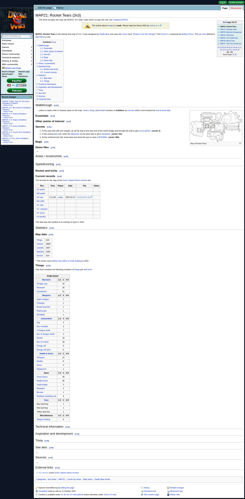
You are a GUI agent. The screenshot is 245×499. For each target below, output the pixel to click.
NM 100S (40, 201)
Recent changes (8, 72)
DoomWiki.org (17, 20)
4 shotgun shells (43, 330)
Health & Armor (46, 354)
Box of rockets (43, 342)
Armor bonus (42, 377)
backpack (106, 134)
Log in (223, 2)
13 (223, 50)
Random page (24, 72)
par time (202, 34)
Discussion (236, 8)
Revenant (41, 288)
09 (236, 47)
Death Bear (105, 34)
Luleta (60, 197)
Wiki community (17, 64)
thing (92, 111)
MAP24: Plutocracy (227, 35)
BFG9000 (103, 137)
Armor (39, 365)
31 (233, 54)
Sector (86, 111)
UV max (40, 197)
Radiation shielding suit (46, 396)
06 (230, 47)
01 (219, 47)
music (124, 34)
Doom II (164, 34)
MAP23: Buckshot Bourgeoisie (231, 32)
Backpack (41, 388)
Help (20, 74)
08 (234, 47)
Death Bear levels (102, 479)
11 (240, 47)
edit (56, 105)
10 (238, 47)
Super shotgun (43, 299)
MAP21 (62, 479)
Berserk (40, 392)
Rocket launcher (43, 307)
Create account (236, 2)
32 (236, 54)
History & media (17, 61)
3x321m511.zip (83, 197)
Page (225, 8)
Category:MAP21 (120, 20)
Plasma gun (42, 311)
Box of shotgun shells (46, 334)
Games (17, 47)
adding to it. (154, 25)
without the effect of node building (67, 261)
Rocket (40, 338)
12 (221, 50)
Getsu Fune (8, 105)
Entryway (6, 40)
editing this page (67, 488)
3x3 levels (52, 479)
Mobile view (175, 495)
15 (227, 50)
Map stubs (87, 479)
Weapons (46, 296)
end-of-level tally (163, 111)
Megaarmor (41, 369)
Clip (38, 323)
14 (225, 50)
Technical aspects (17, 57)
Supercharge (42, 385)
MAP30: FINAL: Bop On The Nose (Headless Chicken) (15, 102)
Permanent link (150, 491)
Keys (46, 400)
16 (230, 50)
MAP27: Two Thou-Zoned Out (230, 43)
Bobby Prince (188, 34)
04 (225, 47)
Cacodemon (42, 292)
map (111, 25)
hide (53, 42)
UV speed (41, 190)
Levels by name (74, 479)
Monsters (46, 280)
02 (221, 47)
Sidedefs (40, 252)
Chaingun (41, 303)
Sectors (40, 256)
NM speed (41, 193)
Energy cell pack (43, 350)
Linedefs (40, 248)
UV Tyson (41, 213)
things (77, 270)
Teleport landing (43, 420)
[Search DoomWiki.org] (15, 36)
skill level (88, 270)
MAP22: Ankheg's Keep (228, 29)
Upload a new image (13, 68)
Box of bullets (42, 327)
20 (238, 50)
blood (56, 134)
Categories (41, 479)
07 (232, 47)
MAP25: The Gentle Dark (229, 38)
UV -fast (40, 205)
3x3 (224, 22)
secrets (131, 111)
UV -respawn (42, 209)
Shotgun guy (42, 284)
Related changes (177, 488)
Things (39, 240)
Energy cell (41, 346)
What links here (176, 491)
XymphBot (42, 491)
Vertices (40, 244)
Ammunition (46, 319)
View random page (151, 495)
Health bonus (42, 381)
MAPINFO (39, 37)
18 (234, 50)
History (60, 8)
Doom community (17, 54)
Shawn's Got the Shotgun (144, 34)
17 (232, 50)
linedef (102, 111)
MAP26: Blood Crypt (227, 41)
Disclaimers (23, 76)
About (4, 76)
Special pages (7, 74)
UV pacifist (41, 217)
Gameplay (17, 50)
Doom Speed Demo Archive (75, 180)
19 (236, 50)
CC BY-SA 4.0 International (72, 495)
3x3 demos (43, 473)
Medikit (40, 361)
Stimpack (41, 358)
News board (8, 44)
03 (223, 47)
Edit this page (45, 8)
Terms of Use (110, 495)
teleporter (75, 134)
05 (227, 47)
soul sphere (145, 131)
